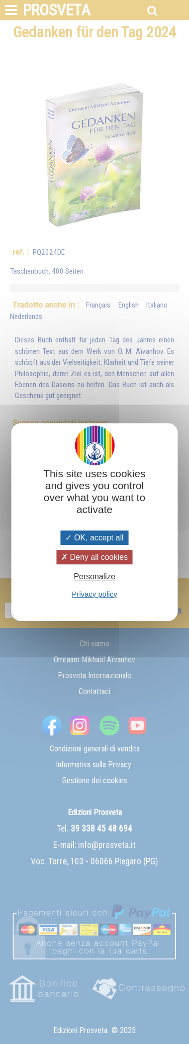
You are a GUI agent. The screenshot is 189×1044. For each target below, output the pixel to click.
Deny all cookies (94, 557)
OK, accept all (94, 537)
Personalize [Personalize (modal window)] (94, 577)
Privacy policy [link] (94, 594)
